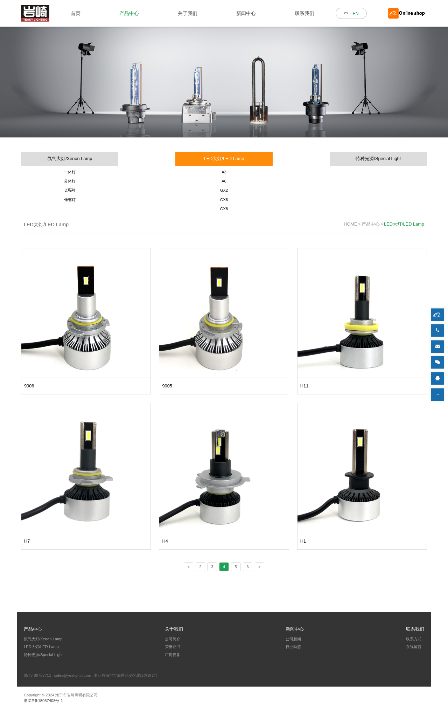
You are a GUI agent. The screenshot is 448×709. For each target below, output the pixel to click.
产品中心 (129, 13)
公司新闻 (293, 639)
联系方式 (413, 639)
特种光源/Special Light (378, 158)
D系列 (69, 190)
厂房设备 (172, 655)
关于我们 (187, 13)
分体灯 (70, 181)
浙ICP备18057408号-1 (43, 700)
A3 (224, 172)
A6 (224, 181)
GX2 (224, 190)
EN (356, 13)
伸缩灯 (70, 200)
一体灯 (70, 172)
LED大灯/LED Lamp (224, 158)
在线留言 (413, 647)
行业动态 (293, 647)
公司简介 (172, 639)
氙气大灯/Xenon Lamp (69, 158)
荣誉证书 (172, 647)
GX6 (224, 200)
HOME (350, 224)
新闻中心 (246, 13)
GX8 (224, 209)
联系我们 (304, 13)
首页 (75, 13)
